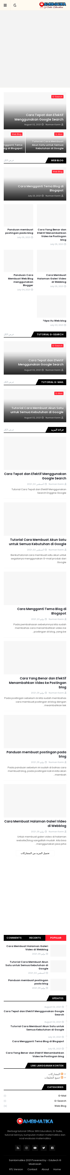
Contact (32, 1169)
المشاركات (55, 1074)
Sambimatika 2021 (20, 1160)
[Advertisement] (35, 49)
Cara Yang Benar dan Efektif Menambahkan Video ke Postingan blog (51, 235)
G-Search (35, 1101)
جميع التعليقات (53, 1077)
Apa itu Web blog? (54, 320)
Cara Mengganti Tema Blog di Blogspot (40, 188)
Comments (14, 938)
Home (57, 1169)
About (45, 1169)
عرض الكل (9, 160)
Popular (55, 938)
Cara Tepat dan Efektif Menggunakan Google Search (39, 117)
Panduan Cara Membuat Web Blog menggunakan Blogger (20, 280)
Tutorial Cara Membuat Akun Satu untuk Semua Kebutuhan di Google (47, 145)
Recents (35, 938)
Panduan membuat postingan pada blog (19, 231)
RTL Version (16, 1169)
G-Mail (35, 1096)
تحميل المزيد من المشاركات (35, 853)
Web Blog (35, 1106)
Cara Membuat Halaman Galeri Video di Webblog (51, 278)
